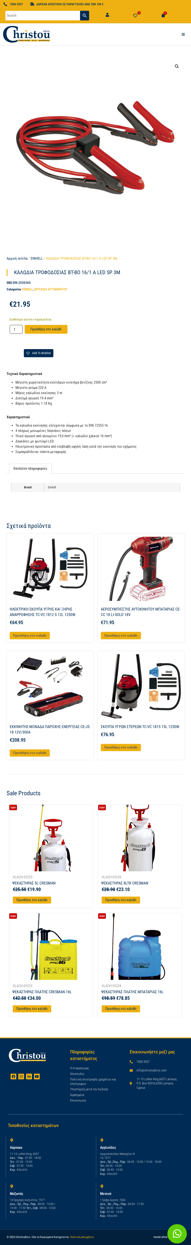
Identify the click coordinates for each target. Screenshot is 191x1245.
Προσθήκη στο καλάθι (46, 329)
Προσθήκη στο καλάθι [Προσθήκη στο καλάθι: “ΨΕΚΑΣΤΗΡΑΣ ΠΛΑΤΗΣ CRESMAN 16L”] (32, 1009)
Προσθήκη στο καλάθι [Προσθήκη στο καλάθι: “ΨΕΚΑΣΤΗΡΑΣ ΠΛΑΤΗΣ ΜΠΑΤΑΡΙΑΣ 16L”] (121, 1009)
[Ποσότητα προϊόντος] (16, 329)
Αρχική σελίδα (17, 258)
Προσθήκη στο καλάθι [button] (30, 636)
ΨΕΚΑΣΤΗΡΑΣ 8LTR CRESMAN (124, 883)
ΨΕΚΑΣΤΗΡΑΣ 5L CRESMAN (34, 883)
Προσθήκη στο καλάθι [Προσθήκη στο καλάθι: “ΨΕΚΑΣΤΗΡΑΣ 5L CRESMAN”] (32, 900)
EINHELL (37, 258)
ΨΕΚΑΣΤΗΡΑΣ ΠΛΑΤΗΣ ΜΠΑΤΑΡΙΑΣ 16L (132, 991)
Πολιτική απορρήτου (82, 1237)
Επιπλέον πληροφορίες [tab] (30, 468)
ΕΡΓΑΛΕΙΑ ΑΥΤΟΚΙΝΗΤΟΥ (50, 289)
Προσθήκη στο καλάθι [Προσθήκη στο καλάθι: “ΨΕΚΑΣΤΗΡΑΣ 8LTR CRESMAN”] (121, 900)
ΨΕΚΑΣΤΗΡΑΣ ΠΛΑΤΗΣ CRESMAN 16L (42, 991)
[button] (177, 66)
